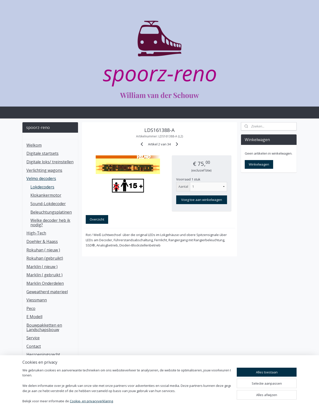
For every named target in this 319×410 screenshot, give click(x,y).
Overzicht (97, 219)
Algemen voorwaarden (47, 371)
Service (33, 338)
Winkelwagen (259, 164)
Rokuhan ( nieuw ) (43, 250)
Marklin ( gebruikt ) (44, 275)
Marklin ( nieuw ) (42, 266)
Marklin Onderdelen (45, 283)
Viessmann (36, 300)
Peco (30, 308)
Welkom (34, 145)
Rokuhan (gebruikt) (44, 258)
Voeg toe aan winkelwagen (201, 199)
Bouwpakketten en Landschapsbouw (44, 327)
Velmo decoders (41, 178)
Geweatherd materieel (47, 291)
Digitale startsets (42, 153)
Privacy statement (43, 379)
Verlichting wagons (44, 170)
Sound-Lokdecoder (48, 203)
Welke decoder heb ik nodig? (50, 223)
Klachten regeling (42, 363)
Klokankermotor (45, 195)
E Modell (34, 316)
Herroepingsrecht (43, 354)
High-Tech (36, 233)
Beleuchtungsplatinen (51, 212)
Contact (33, 346)
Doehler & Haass (42, 241)
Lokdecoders (42, 187)
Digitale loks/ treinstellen (50, 162)
